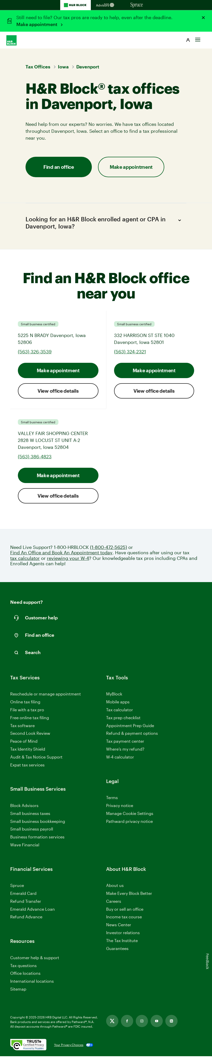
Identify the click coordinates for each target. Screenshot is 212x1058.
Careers (113, 903)
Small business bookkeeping (37, 823)
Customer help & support (34, 959)
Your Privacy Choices (68, 1047)
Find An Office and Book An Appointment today (61, 554)
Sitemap (18, 991)
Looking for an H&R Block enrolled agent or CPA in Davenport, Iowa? (104, 223)
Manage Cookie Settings (129, 815)
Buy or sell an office (124, 910)
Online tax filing (25, 703)
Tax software (22, 727)
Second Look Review (30, 735)
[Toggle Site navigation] (198, 37)
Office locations (25, 975)
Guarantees (117, 950)
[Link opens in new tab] (112, 1023)
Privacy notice (119, 807)
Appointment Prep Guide (130, 727)
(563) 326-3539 (35, 353)
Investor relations (123, 934)
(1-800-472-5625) (108, 549)
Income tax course (124, 918)
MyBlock (114, 695)
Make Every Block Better (129, 895)
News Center (118, 926)
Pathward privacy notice (129, 823)
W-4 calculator (120, 758)
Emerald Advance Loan (32, 910)
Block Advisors (24, 807)
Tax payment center (125, 743)
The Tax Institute (122, 942)
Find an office (58, 167)
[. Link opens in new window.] (28, 1047)
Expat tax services (27, 767)
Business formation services (37, 838)
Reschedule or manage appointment (45, 695)
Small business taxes (30, 815)
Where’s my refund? (125, 751)
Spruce (17, 887)
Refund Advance (26, 918)
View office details (58, 392)
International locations (32, 983)
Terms (112, 799)
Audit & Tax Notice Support (36, 758)
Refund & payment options (132, 735)
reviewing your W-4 (68, 560)
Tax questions (23, 967)
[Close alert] (203, 17)
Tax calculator (119, 711)
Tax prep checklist (123, 719)
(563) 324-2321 (130, 353)
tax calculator (25, 560)
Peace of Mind (24, 743)
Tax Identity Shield (27, 751)
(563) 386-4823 (35, 458)
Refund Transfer (25, 902)
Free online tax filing (29, 719)
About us (115, 887)
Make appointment (37, 24)
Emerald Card (23, 895)
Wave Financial (24, 846)
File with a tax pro (27, 711)
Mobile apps (118, 703)
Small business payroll (31, 830)
